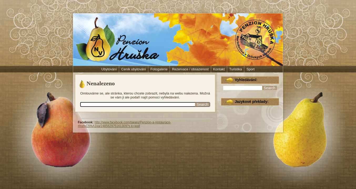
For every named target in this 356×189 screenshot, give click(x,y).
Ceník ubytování (133, 69)
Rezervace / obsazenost (190, 69)
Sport (250, 69)
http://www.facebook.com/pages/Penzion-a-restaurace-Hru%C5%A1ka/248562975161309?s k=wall (124, 124)
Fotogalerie (158, 69)
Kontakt (219, 69)
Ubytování (109, 69)
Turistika (235, 69)
